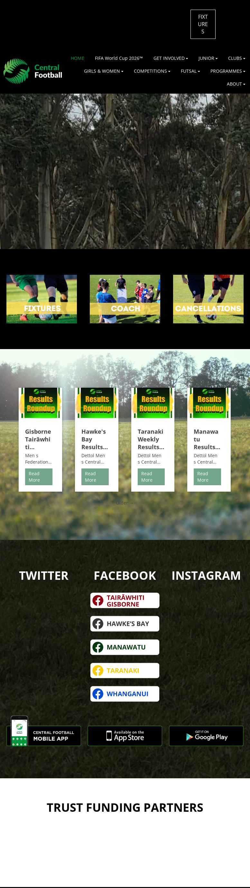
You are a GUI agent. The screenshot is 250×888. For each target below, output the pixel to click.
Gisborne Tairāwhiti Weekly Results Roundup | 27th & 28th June (38, 439)
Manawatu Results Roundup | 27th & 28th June (207, 439)
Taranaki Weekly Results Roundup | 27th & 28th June (151, 439)
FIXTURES (203, 24)
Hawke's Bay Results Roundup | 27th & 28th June (94, 439)
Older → (125, 503)
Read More (34, 476)
